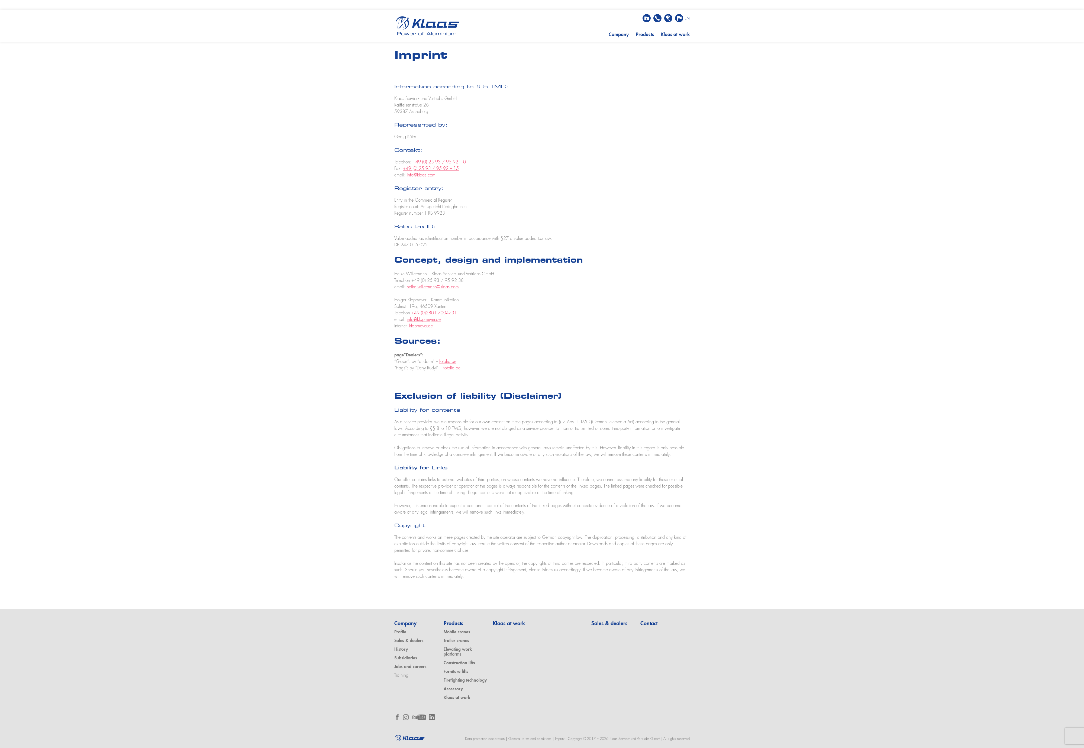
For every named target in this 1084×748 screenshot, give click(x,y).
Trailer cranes (456, 641)
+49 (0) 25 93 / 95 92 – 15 (431, 169)
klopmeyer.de (421, 326)
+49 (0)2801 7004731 (434, 313)
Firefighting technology (465, 680)
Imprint (559, 739)
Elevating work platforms (458, 652)
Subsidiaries (405, 658)
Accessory (453, 689)
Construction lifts (459, 663)
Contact (648, 624)
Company (618, 34)
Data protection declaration (484, 739)
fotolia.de (447, 362)
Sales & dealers (409, 641)
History (401, 650)
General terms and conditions (529, 739)
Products (644, 34)
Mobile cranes (457, 632)
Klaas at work (675, 34)
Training (401, 676)
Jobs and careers (410, 667)
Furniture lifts (456, 672)
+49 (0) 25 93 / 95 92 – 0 (439, 162)
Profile (400, 632)
